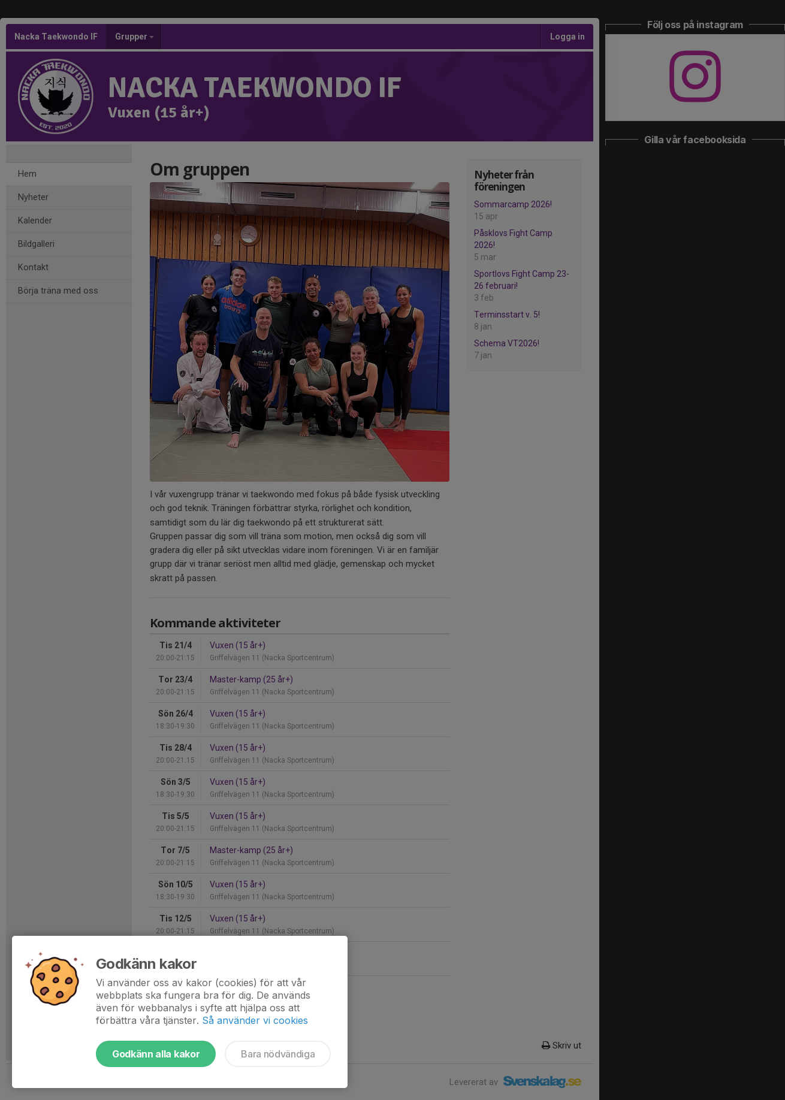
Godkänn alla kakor (156, 1054)
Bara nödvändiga (278, 1054)
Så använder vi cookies (255, 1020)
